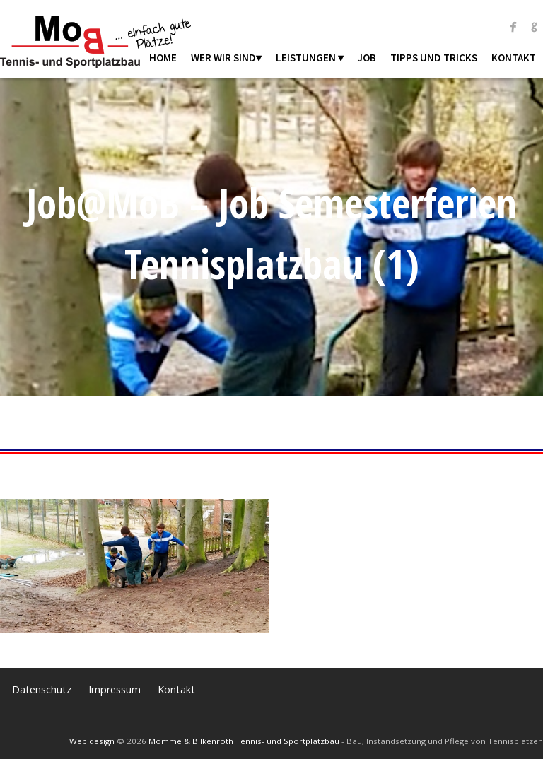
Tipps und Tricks (433, 57)
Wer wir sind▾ (226, 57)
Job (367, 57)
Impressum (114, 689)
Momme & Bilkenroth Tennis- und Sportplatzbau (243, 741)
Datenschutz (41, 689)
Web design (92, 741)
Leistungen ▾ (310, 57)
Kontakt (513, 57)
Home (163, 57)
